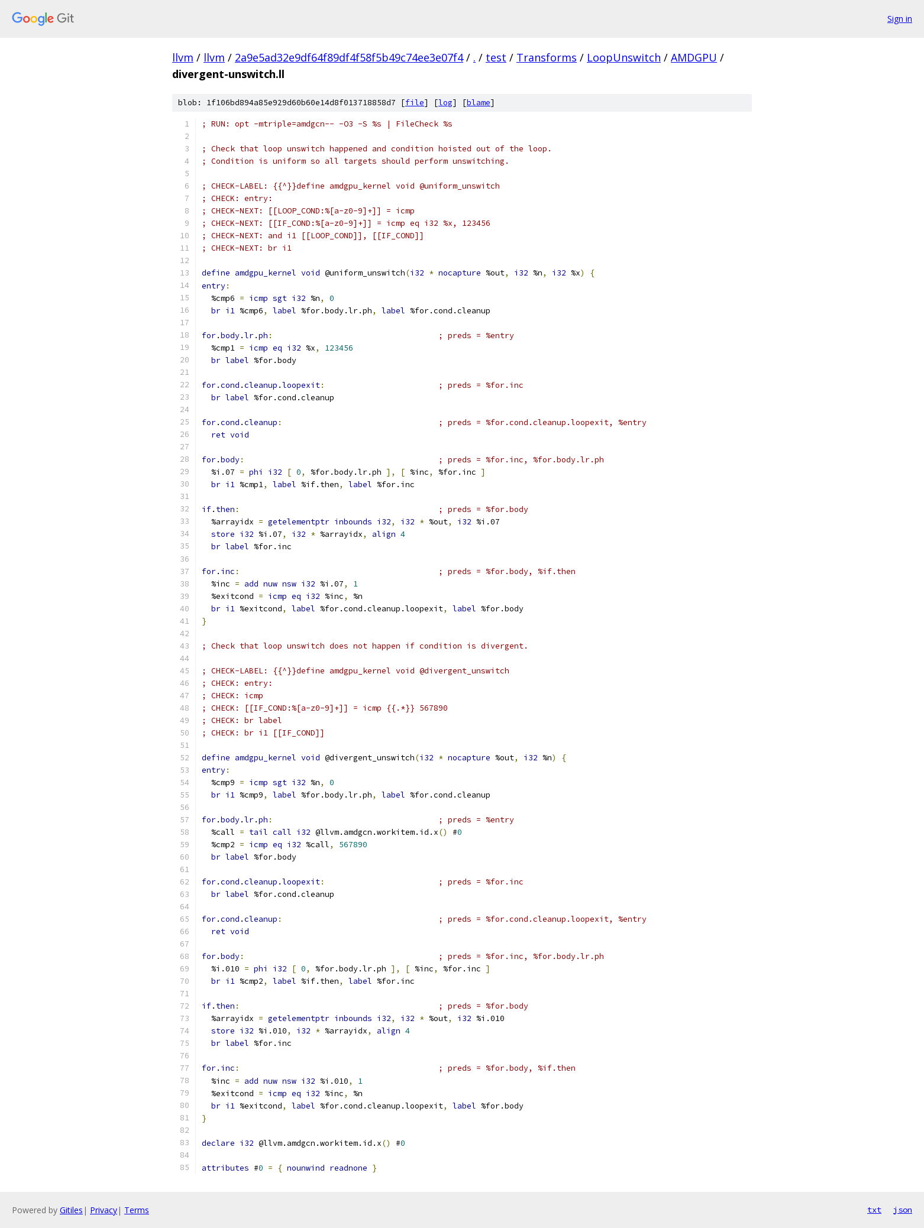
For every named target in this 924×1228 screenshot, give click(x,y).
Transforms (546, 57)
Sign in (899, 18)
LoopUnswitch (624, 57)
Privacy (103, 1210)
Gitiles (71, 1210)
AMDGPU (694, 57)
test (496, 57)
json (902, 1209)
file (414, 103)
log (445, 103)
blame (478, 103)
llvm (182, 57)
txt (874, 1209)
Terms (136, 1210)
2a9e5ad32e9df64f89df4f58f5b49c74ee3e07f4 (349, 57)
